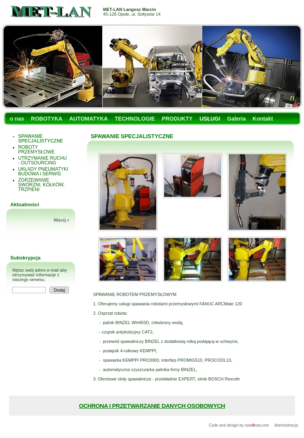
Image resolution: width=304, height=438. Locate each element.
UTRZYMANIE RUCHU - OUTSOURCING (42, 160)
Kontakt (263, 118)
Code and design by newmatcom (239, 425)
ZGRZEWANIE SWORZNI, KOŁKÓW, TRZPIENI (41, 184)
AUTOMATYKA (88, 118)
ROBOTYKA (46, 118)
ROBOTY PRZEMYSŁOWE (36, 149)
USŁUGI (209, 118)
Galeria (236, 118)
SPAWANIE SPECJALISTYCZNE (40, 138)
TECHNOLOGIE (135, 118)
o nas (17, 118)
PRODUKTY (177, 118)
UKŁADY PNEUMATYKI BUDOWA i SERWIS (43, 171)
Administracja (286, 425)
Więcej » (61, 220)
